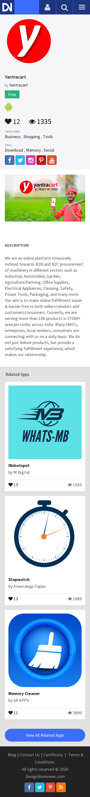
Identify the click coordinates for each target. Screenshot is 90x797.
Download (14, 150)
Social (49, 150)
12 (12, 119)
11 (13, 712)
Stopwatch (19, 579)
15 (13, 484)
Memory (33, 150)
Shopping (32, 136)
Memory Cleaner (24, 693)
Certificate (53, 754)
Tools (48, 136)
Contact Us (30, 754)
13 (13, 598)
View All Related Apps (45, 735)
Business (13, 136)
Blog (12, 754)
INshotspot (19, 465)
